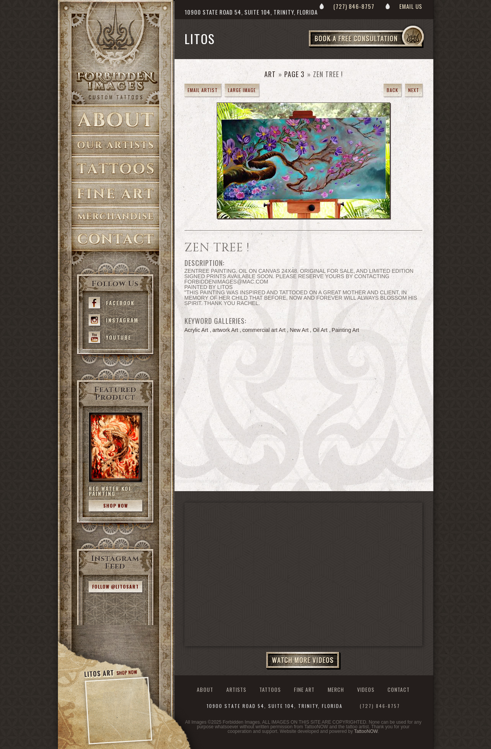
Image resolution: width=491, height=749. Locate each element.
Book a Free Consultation (382, 47)
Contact (115, 239)
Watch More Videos (303, 661)
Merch (336, 689)
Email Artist (203, 90)
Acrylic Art (196, 330)
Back (392, 90)
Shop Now (115, 505)
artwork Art (225, 330)
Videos (365, 689)
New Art (299, 330)
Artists (115, 145)
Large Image (242, 90)
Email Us (410, 6)
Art (270, 74)
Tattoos (115, 168)
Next (413, 90)
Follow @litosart (115, 586)
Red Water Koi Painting (110, 491)
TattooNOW (365, 731)
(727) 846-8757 (353, 6)
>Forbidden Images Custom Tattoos (115, 85)
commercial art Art (264, 330)
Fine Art (115, 193)
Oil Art (320, 330)
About (115, 119)
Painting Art (345, 330)
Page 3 (294, 74)
